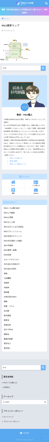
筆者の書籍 (13, 161)
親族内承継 (8, 339)
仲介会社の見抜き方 (12, 264)
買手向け (7, 343)
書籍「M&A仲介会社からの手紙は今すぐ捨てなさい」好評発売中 (24, 11)
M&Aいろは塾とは (16, 158)
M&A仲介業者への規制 (13, 241)
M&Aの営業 (8, 217)
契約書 (6, 292)
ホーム (13, 183)
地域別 (6, 283)
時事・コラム (9, 306)
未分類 (6, 311)
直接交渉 (7, 325)
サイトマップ (8, 417)
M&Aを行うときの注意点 (13, 227)
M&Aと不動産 (9, 213)
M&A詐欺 (7, 255)
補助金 (6, 334)
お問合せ (36, 191)
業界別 (6, 320)
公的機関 (7, 278)
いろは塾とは (36, 183)
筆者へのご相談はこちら (18, 164)
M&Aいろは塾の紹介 (12, 208)
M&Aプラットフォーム (13, 231)
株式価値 (7, 315)
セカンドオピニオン (12, 259)
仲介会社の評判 (10, 269)
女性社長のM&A (10, 297)
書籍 (13, 191)
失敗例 (6, 287)
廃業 (5, 301)
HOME (24, 433)
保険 (5, 273)
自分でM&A (8, 329)
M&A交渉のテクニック (13, 236)
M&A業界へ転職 (10, 250)
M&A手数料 (8, 245)
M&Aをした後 (9, 222)
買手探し (7, 348)
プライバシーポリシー (11, 421)
